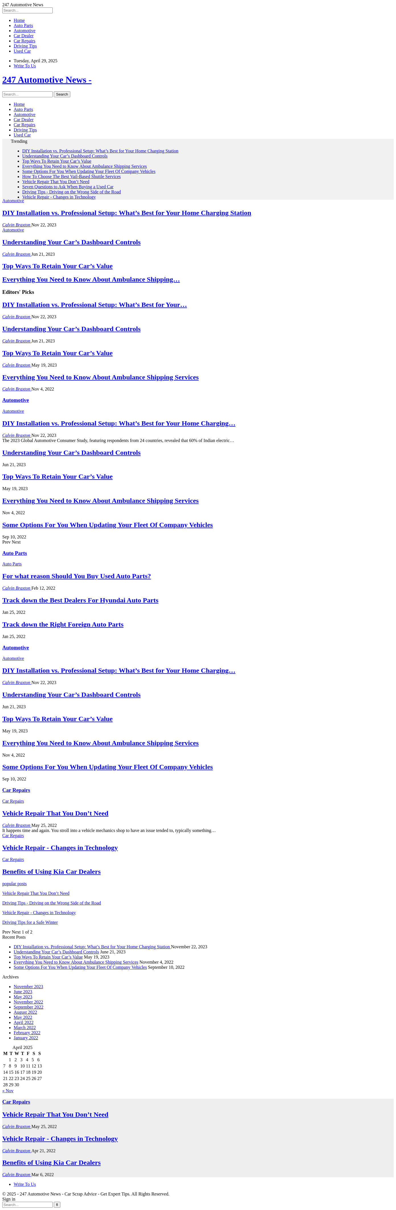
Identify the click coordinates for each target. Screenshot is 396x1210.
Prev (7, 542)
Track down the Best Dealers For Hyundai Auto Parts (80, 600)
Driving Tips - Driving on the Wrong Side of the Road (71, 191)
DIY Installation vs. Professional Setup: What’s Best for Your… (94, 304)
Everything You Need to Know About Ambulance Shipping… (91, 279)
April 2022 (24, 1022)
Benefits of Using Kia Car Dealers (51, 1162)
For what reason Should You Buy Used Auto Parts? (76, 576)
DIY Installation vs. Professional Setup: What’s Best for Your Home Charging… (118, 423)
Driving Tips (25, 46)
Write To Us (25, 65)
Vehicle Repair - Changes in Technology (59, 197)
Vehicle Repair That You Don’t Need (55, 181)
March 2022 (25, 1027)
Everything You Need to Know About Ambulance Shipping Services (84, 166)
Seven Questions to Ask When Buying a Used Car (68, 186)
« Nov (8, 1090)
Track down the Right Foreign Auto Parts (63, 624)
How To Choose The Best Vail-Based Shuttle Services (71, 176)
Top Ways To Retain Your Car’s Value (56, 161)
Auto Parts (23, 25)
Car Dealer (24, 35)
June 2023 (23, 991)
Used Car (22, 51)
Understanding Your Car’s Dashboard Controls (65, 156)
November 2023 (28, 986)
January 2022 (26, 1037)
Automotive (24, 30)
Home (19, 20)
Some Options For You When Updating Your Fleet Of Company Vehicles (88, 171)
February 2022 (27, 1032)
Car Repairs (24, 40)
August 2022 (25, 1012)
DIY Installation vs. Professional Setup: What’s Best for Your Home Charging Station (100, 150)
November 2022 (28, 1002)
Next (16, 542)
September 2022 (28, 1007)
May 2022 (23, 1017)
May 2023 (23, 996)
